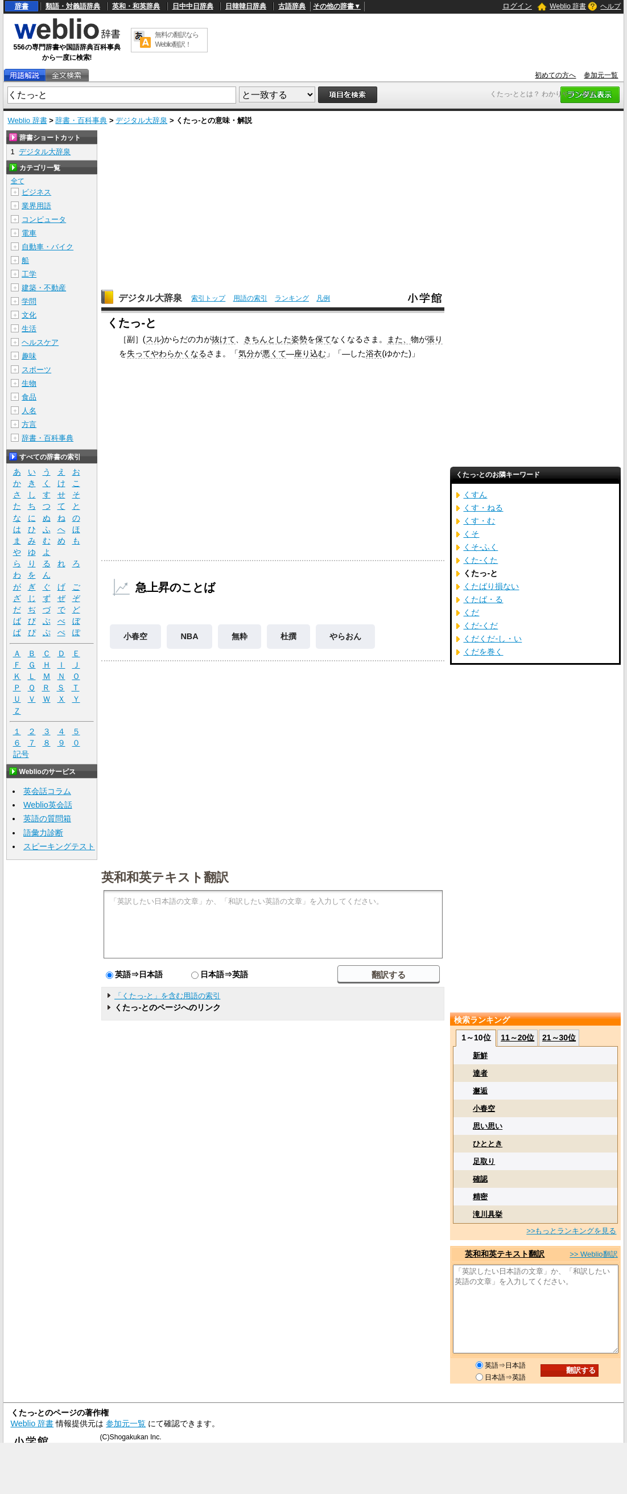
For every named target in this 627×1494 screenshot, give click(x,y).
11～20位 (517, 1037)
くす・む (479, 520)
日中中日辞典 (192, 6)
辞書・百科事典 (81, 120)
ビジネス (36, 192)
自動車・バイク (47, 246)
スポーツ (36, 369)
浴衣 (374, 353)
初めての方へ (555, 75)
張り (435, 339)
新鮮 (480, 1055)
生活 (29, 328)
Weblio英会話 (47, 804)
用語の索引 (250, 298)
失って (139, 353)
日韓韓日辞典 (245, 6)
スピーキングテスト (59, 846)
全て (17, 181)
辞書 (21, 6)
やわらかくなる (179, 353)
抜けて (224, 339)
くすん (475, 494)
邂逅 (480, 1090)
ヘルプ (610, 6)
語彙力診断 (43, 832)
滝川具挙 (487, 1214)
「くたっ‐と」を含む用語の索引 (167, 995)
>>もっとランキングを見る (571, 1231)
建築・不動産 (44, 287)
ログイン (517, 6)
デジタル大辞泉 (141, 120)
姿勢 (299, 339)
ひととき (487, 1143)
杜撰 (288, 636)
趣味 (29, 356)
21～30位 (559, 1037)
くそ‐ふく (480, 546)
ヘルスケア (40, 342)
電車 (29, 233)
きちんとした (267, 339)
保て (323, 339)
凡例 (323, 298)
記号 (21, 754)
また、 (399, 339)
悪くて (274, 353)
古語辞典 (292, 6)
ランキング (292, 298)
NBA (189, 636)
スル (154, 339)
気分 (246, 353)
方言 (29, 424)
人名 (29, 410)
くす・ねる (483, 507)
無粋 (240, 636)
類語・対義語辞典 (73, 6)
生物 (29, 383)
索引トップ (208, 298)
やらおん (345, 636)
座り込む (310, 353)
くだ (471, 612)
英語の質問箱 (47, 818)
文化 (29, 315)
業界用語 (36, 205)
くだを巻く (483, 651)
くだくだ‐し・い (492, 638)
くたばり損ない (491, 586)
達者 (480, 1073)
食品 (29, 397)
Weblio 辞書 (568, 6)
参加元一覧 (601, 75)
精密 (480, 1196)
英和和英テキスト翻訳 (165, 876)
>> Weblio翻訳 (593, 1254)
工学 (29, 274)
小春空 (135, 636)
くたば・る (483, 599)
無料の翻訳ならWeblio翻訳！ (177, 39)
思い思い (487, 1126)
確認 (480, 1179)
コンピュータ (44, 219)
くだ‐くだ (480, 625)
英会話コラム (47, 791)
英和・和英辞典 (136, 6)
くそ (471, 533)
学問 (29, 301)
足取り (484, 1161)
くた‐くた (480, 560)
